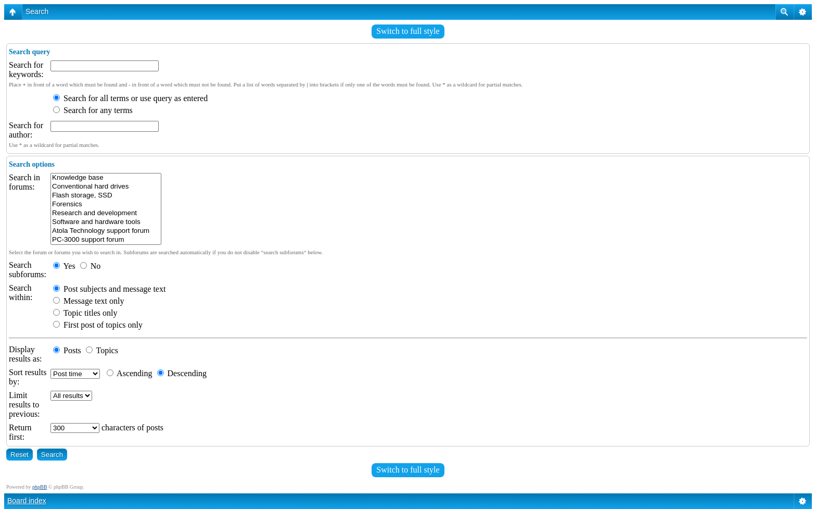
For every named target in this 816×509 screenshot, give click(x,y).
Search (37, 11)
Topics (102, 350)
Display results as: (25, 354)
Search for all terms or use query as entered (130, 98)
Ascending (129, 373)
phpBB (39, 487)
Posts (67, 350)
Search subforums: (27, 269)
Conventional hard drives (106, 186)
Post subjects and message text (109, 288)
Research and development (106, 213)
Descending (182, 373)
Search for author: (26, 130)
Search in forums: (24, 182)
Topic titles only (85, 312)
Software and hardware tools (106, 222)
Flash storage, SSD (106, 195)
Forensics (106, 204)
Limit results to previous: (24, 404)
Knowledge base (106, 177)
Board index (26, 500)
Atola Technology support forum (106, 231)
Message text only (88, 300)
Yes (64, 266)
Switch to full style (407, 31)
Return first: (20, 432)
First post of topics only (98, 324)
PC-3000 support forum (106, 239)
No (90, 266)
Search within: (20, 292)
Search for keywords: (26, 69)
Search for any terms (93, 110)
